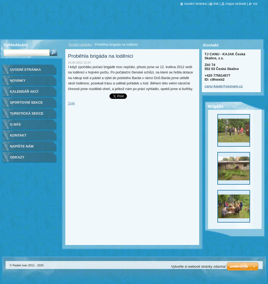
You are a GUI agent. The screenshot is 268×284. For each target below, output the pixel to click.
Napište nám (21, 146)
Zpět (71, 103)
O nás (15, 124)
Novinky (17, 81)
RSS (255, 4)
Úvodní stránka (80, 44)
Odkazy (17, 157)
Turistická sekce (26, 113)
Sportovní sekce (26, 102)
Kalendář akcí (24, 92)
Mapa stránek (235, 4)
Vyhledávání (16, 44)
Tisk (215, 4)
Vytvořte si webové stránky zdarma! (198, 266)
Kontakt (18, 135)
